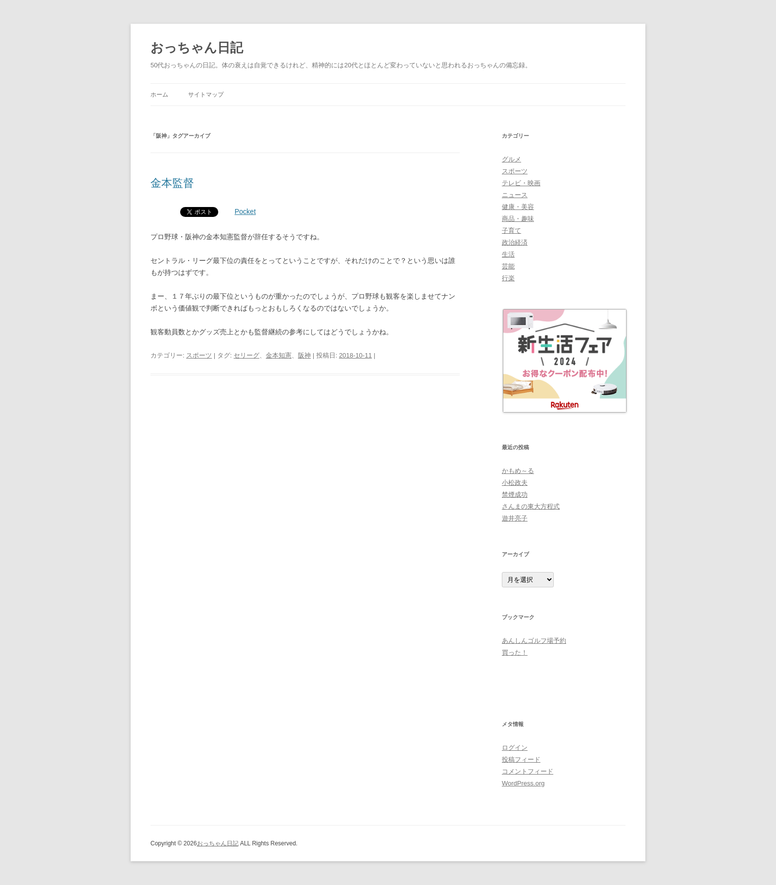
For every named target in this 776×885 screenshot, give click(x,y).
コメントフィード (527, 771)
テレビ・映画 (521, 183)
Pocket (245, 211)
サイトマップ (206, 94)
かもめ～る (518, 470)
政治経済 (515, 242)
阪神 (304, 355)
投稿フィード (521, 759)
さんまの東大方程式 (531, 506)
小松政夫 (515, 482)
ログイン (515, 747)
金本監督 (172, 183)
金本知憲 (278, 355)
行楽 (508, 278)
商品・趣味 (518, 218)
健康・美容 (518, 206)
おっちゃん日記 (196, 47)
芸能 (508, 266)
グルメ (511, 159)
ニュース (515, 195)
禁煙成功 (515, 494)
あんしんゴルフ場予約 (534, 640)
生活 (508, 254)
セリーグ (246, 355)
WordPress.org (523, 783)
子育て (511, 230)
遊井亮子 (515, 518)
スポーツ (199, 355)
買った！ (515, 652)
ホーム (159, 94)
